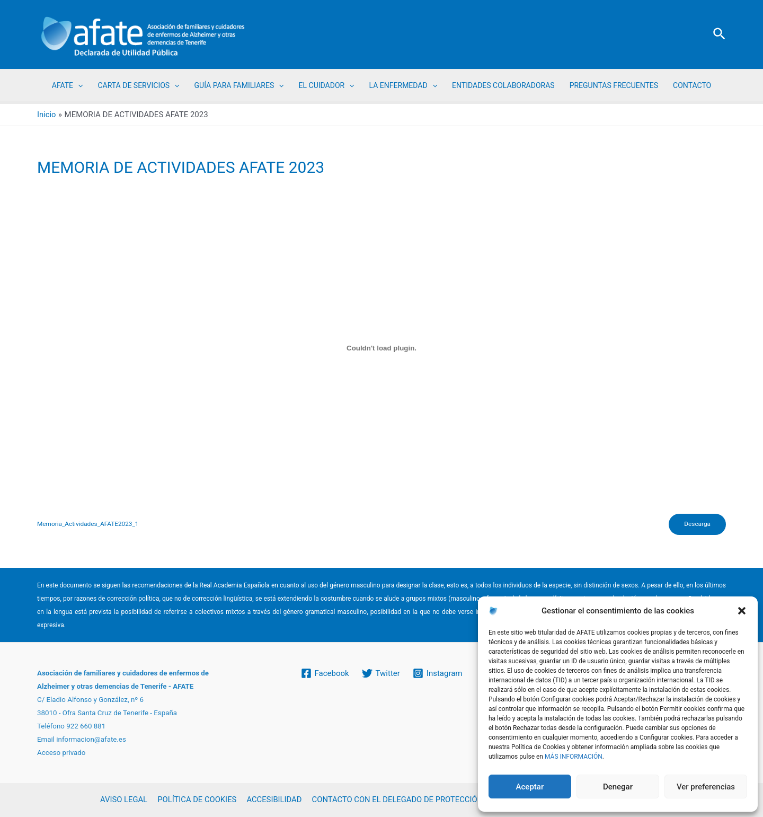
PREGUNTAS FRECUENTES (614, 85)
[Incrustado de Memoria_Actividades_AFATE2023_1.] (381, 348)
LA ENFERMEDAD (403, 85)
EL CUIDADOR (326, 85)
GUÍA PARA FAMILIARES (239, 85)
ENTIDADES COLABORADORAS (503, 85)
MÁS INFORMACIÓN (573, 756)
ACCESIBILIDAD (272, 800)
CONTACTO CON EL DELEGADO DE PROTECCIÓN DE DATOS (414, 800)
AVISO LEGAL (124, 800)
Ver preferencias (706, 787)
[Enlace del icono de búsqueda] (719, 34)
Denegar (618, 787)
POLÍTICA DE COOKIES (196, 800)
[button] (742, 610)
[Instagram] (438, 673)
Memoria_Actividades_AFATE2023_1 (88, 525)
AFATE (67, 85)
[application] (78, 85)
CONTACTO (692, 85)
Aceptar (530, 787)
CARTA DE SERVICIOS (138, 85)
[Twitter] (381, 673)
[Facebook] (324, 673)
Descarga (697, 525)
